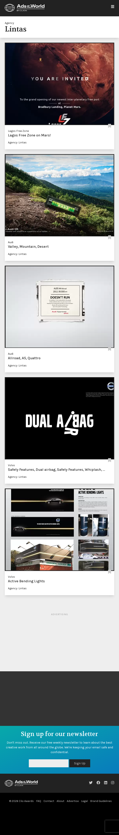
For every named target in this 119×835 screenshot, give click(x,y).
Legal (84, 801)
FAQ (38, 801)
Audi (10, 242)
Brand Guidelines (101, 801)
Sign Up (79, 763)
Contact (49, 801)
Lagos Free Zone (18, 131)
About (60, 801)
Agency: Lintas (17, 142)
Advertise (73, 801)
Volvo (11, 465)
